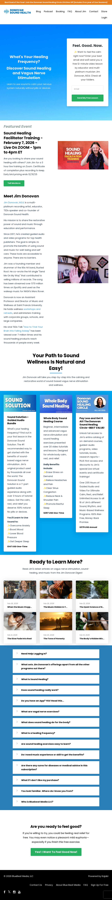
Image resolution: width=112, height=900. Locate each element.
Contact (93, 11)
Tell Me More (14, 183)
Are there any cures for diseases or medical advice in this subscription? (54, 767)
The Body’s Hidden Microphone (96, 638)
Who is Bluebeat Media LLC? (37, 801)
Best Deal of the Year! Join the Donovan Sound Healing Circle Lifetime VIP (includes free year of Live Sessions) (56, 2)
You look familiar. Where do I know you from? (47, 791)
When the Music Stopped (20, 607)
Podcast (48, 11)
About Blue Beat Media (68, 884)
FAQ (70, 11)
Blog (38, 11)
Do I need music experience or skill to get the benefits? (52, 754)
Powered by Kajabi (98, 876)
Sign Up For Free (99, 884)
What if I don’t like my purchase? (40, 780)
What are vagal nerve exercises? (40, 711)
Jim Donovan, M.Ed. (14, 202)
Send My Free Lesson (87, 98)
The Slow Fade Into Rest (19, 638)
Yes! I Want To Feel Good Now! (56, 852)
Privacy (49, 884)
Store (104, 11)
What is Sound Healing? (34, 679)
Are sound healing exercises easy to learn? (46, 743)
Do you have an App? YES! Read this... (42, 700)
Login (104, 17)
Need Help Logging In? (34, 653)
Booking (60, 11)
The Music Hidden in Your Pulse (59, 607)
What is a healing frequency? (38, 733)
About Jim (80, 11)
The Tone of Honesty (54, 638)
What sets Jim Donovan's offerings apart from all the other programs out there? (55, 666)
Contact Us (36, 884)
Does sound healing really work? (40, 690)
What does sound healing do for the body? (45, 722)
